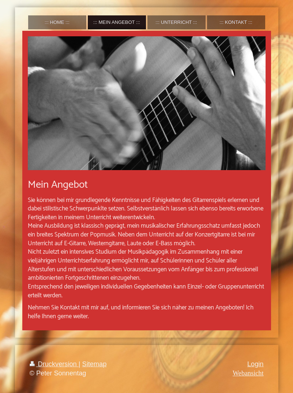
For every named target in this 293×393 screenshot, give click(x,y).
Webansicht (248, 373)
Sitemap (94, 364)
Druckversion (54, 364)
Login (255, 364)
